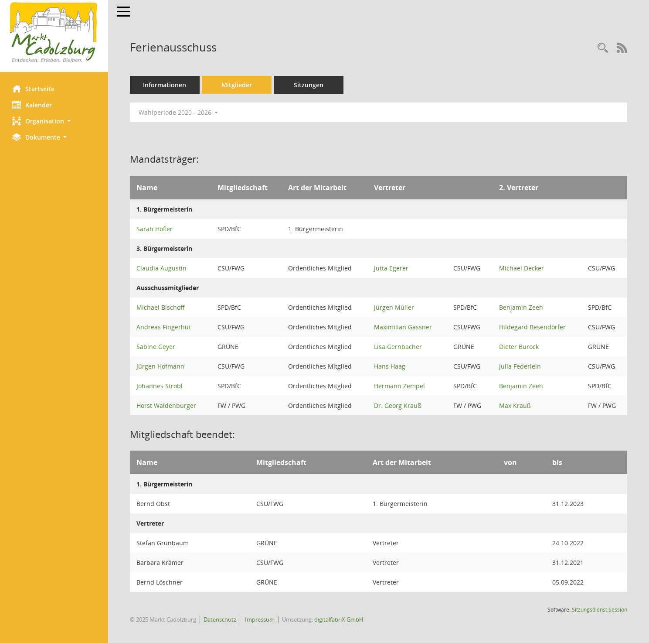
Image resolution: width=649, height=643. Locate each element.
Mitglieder (237, 85)
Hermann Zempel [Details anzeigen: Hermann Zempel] (399, 386)
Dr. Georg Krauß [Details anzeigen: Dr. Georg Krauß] (398, 405)
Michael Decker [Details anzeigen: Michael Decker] (521, 268)
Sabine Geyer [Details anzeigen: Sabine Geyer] (156, 346)
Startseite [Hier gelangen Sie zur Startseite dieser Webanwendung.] (34, 88)
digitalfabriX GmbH (339, 619)
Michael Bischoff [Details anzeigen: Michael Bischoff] (161, 307)
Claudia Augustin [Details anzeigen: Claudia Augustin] (162, 268)
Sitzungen (309, 85)
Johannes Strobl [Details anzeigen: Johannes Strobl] (160, 386)
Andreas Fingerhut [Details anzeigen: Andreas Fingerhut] (164, 327)
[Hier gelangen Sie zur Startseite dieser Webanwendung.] (54, 32)
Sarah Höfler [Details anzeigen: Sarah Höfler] (155, 229)
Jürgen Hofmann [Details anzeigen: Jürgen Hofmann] (161, 366)
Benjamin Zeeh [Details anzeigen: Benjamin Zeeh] (521, 307)
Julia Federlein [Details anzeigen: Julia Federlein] (520, 366)
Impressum (260, 619)
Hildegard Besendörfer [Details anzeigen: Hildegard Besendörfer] (532, 327)
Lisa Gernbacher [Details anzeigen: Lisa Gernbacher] (398, 346)
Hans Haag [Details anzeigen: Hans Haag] (390, 366)
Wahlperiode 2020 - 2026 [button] (179, 112)
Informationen (165, 85)
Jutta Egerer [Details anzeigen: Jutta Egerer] (391, 268)
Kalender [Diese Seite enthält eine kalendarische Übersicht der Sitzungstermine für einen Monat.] (33, 104)
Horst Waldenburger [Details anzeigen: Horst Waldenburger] (167, 405)
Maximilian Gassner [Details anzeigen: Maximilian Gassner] (403, 327)
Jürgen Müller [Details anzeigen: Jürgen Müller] (394, 307)
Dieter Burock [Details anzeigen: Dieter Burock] (519, 346)
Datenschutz (220, 619)
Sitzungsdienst (599, 609)
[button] (54, 121)
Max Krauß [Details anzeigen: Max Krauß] (515, 405)
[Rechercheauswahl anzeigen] (602, 48)
